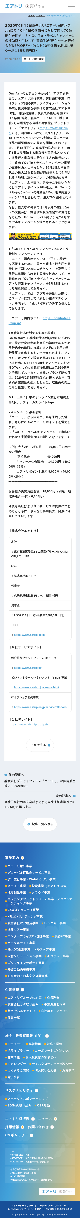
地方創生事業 (17, 892)
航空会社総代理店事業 (23, 923)
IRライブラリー (18, 1050)
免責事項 (68, 1070)
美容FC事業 (63, 936)
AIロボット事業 (58, 956)
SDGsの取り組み (20, 1105)
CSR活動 (43, 1105)
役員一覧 (14, 1017)
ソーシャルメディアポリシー (51, 1205)
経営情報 (35, 1044)
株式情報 (14, 1057)
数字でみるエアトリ (21, 1011)
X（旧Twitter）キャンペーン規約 (24, 1209)
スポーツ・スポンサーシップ (28, 1098)
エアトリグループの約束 (25, 997)
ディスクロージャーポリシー (52, 1063)
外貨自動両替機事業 (21, 969)
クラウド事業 (41, 892)
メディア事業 (17, 886)
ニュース (40, 15)
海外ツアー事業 (18, 929)
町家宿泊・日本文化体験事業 (28, 976)
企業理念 (53, 997)
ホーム (31, 15)
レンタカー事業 (55, 923)
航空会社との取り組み (23, 1004)
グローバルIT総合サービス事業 (29, 872)
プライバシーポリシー (22, 1205)
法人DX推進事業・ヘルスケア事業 (31, 949)
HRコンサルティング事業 (25, 916)
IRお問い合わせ (46, 1070)
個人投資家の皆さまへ (40, 1057)
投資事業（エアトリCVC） (50, 886)
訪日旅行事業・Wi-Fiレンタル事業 (32, 879)
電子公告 (14, 1077)
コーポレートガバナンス (52, 1050)
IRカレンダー (17, 1063)
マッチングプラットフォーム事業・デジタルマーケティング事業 (40, 901)
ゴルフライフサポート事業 (26, 962)
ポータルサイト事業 (21, 943)
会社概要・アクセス (55, 1011)
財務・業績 (54, 1044)
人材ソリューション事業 (25, 956)
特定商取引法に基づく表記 (59, 1209)
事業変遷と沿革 (55, 1004)
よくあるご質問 (18, 1070)
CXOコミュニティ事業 (23, 909)
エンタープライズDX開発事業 (28, 936)
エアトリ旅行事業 (20, 866)
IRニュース (15, 1044)
